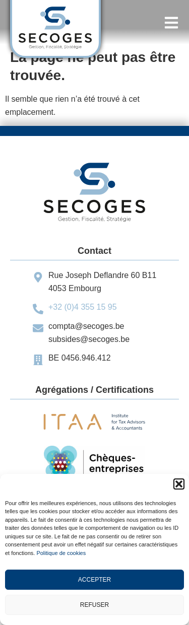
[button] (179, 484)
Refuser (94, 604)
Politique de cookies (61, 553)
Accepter (94, 579)
